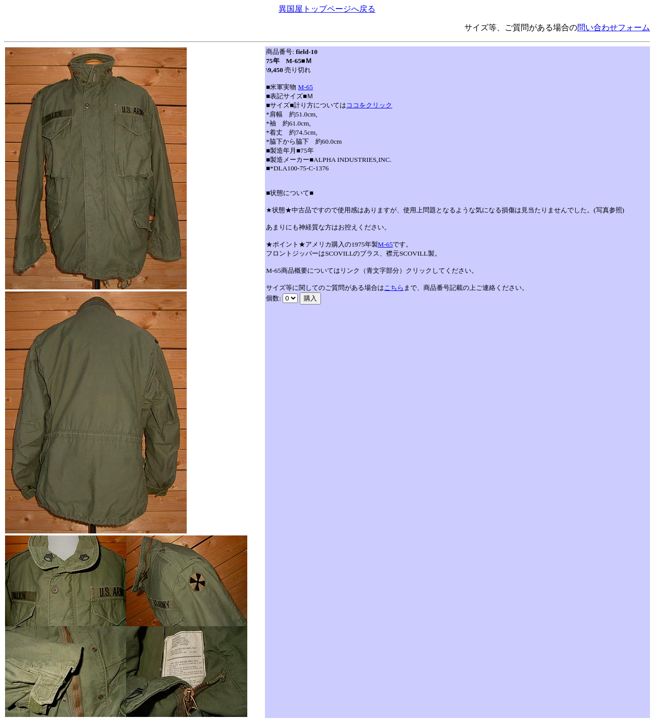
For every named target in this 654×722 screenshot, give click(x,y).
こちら (394, 287)
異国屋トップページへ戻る (327, 9)
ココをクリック (369, 105)
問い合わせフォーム (613, 27)
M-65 (305, 87)
